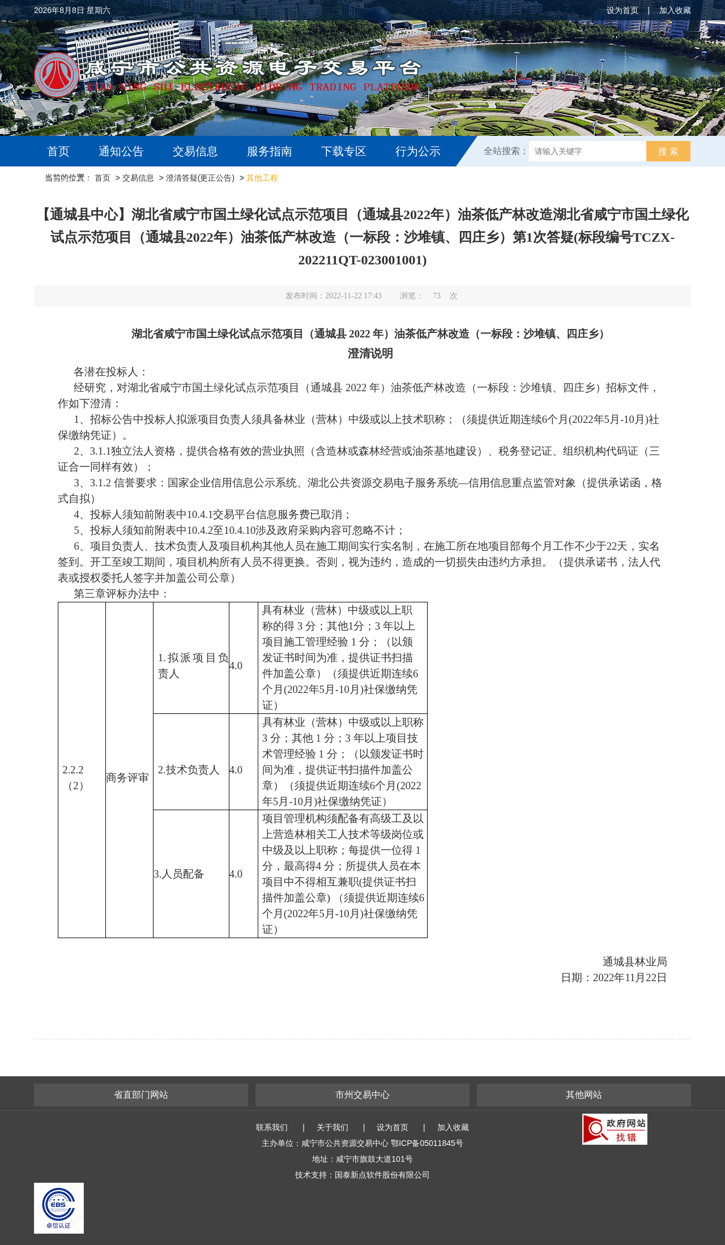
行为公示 (418, 151)
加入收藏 (675, 10)
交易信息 (195, 151)
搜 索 (668, 151)
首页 (58, 151)
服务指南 (269, 151)
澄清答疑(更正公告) (200, 177)
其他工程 (262, 177)
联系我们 (272, 1127)
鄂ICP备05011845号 (427, 1143)
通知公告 (121, 151)
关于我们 (332, 1127)
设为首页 (622, 10)
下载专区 (343, 151)
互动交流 (72, 182)
